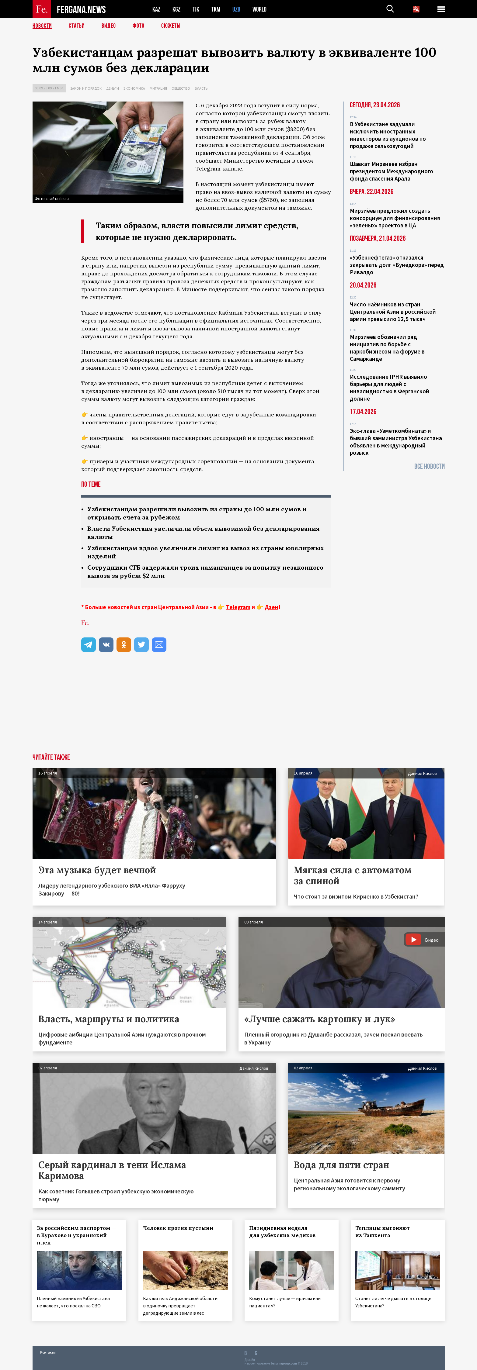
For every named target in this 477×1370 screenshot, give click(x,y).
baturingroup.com (284, 1363)
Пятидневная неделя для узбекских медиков (282, 1232)
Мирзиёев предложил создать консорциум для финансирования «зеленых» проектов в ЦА (395, 218)
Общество (181, 88)
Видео (109, 26)
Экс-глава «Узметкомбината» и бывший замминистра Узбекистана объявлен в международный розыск (396, 441)
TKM (215, 9)
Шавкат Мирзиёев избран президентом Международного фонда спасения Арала (391, 171)
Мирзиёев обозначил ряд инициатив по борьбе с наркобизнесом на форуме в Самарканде (387, 347)
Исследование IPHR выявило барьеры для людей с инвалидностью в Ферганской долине (389, 387)
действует (175, 367)
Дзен (271, 607)
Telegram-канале (219, 168)
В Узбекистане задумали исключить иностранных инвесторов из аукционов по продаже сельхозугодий (388, 135)
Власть (201, 88)
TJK (196, 9)
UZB (236, 9)
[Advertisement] (238, 708)
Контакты (48, 1352)
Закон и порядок (86, 88)
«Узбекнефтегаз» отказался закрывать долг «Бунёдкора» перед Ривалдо (397, 265)
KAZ (156, 9)
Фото (138, 26)
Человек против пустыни (178, 1228)
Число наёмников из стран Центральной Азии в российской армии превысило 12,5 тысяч (393, 312)
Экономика (134, 88)
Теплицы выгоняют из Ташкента (382, 1232)
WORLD (259, 9)
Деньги (112, 88)
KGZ (176, 9)
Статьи (77, 26)
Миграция (158, 88)
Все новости (429, 466)
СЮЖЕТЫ (171, 26)
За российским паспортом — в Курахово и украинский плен (77, 1235)
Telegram (238, 607)
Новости (42, 26)
